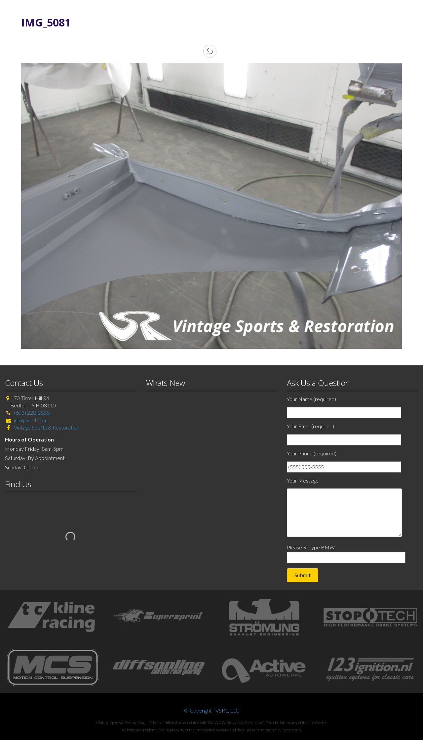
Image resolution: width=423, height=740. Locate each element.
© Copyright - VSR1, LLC (211, 710)
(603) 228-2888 (32, 412)
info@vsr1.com (31, 420)
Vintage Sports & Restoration (46, 427)
